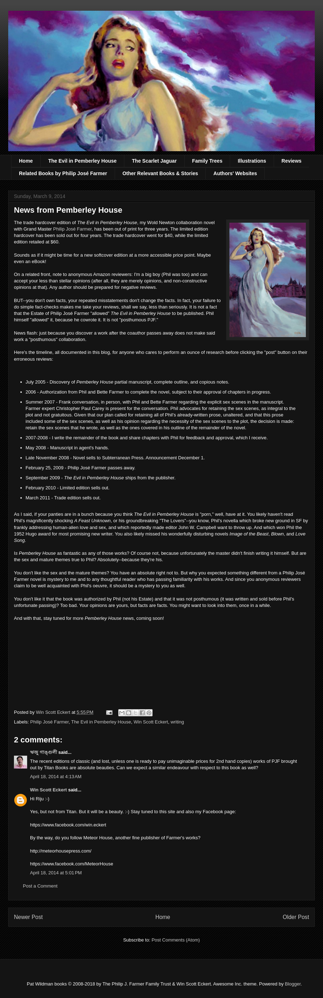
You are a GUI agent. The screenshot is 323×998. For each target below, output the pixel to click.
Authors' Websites (235, 173)
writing (177, 722)
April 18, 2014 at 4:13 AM (55, 776)
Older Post (296, 917)
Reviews (292, 161)
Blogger (292, 984)
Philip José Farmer (72, 229)
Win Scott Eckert (151, 722)
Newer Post (28, 917)
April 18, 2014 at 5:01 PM (56, 872)
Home (26, 161)
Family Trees (207, 161)
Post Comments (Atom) (175, 940)
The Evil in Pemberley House (82, 161)
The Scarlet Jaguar (154, 161)
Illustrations (252, 161)
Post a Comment (40, 886)
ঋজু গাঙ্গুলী (43, 752)
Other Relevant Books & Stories (160, 173)
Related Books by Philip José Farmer (63, 173)
